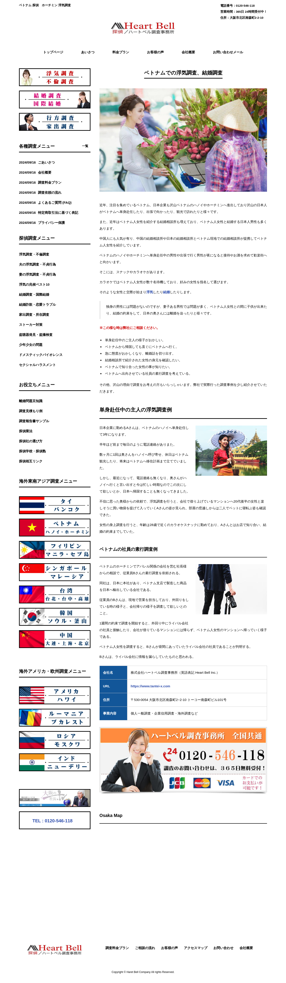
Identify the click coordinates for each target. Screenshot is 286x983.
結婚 (166, 292)
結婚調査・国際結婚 (34, 294)
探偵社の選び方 (30, 441)
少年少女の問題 (30, 345)
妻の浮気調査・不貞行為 (37, 274)
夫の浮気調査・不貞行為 (37, 264)
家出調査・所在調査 (34, 314)
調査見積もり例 (30, 411)
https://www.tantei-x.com (150, 686)
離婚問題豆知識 (30, 401)
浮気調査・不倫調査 (34, 254)
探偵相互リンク (30, 461)
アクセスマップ (195, 948)
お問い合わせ (223, 948)
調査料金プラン (117, 948)
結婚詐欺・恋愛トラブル (37, 304)
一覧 (85, 146)
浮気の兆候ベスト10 (34, 284)
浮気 (149, 292)
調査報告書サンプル (34, 421)
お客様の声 (169, 948)
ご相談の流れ (145, 948)
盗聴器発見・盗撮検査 (36, 335)
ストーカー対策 (30, 324)
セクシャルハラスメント (37, 365)
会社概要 (246, 948)
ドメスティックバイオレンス (41, 355)
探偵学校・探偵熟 (32, 451)
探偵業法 (25, 431)
